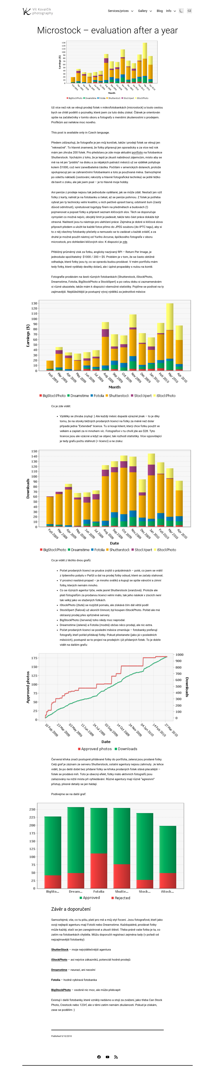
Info (168, 11)
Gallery (142, 11)
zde (125, 242)
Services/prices (118, 11)
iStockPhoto (59, 959)
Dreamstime (59, 970)
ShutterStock (59, 949)
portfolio (137, 152)
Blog (160, 11)
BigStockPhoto (61, 990)
